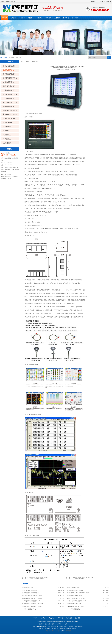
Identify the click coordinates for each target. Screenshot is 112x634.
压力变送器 (7, 139)
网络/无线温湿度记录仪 (10, 111)
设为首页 (100, 1)
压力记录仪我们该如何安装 (74, 603)
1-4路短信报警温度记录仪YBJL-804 (31, 609)
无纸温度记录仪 (8, 70)
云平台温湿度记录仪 (10, 94)
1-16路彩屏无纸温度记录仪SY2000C (31, 601)
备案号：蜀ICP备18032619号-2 (52, 631)
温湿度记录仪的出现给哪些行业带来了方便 (78, 593)
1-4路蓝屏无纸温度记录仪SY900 (75, 606)
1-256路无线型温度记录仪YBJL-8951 (82, 578)
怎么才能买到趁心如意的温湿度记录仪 (32, 595)
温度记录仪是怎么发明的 (73, 587)
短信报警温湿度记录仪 (11, 114)
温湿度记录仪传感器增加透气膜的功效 (32, 606)
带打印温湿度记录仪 (10, 102)
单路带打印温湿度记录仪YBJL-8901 (76, 598)
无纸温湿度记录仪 (9, 98)
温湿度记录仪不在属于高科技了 (30, 593)
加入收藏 (93, 1)
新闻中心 (60, 618)
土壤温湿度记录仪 (9, 90)
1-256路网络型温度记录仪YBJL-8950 (76, 609)
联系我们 (108, 1)
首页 (22, 61)
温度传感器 (7, 126)
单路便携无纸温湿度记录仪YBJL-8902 (32, 598)
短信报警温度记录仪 (10, 78)
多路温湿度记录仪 (9, 106)
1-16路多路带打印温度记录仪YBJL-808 (77, 601)
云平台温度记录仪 (9, 66)
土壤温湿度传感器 (9, 118)
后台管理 (77, 618)
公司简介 (43, 618)
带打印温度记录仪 (9, 74)
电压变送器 (7, 131)
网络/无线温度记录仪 (10, 86)
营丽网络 (68, 631)
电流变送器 (7, 135)
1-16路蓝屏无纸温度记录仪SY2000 (37, 578)
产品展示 (27, 61)
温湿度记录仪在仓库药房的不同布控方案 (32, 603)
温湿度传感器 (7, 122)
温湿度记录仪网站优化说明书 (74, 595)
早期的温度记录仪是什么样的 (29, 590)
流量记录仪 (7, 143)
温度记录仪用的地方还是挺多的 (75, 590)
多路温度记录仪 (8, 82)
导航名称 (12, 57)
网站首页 (34, 618)
